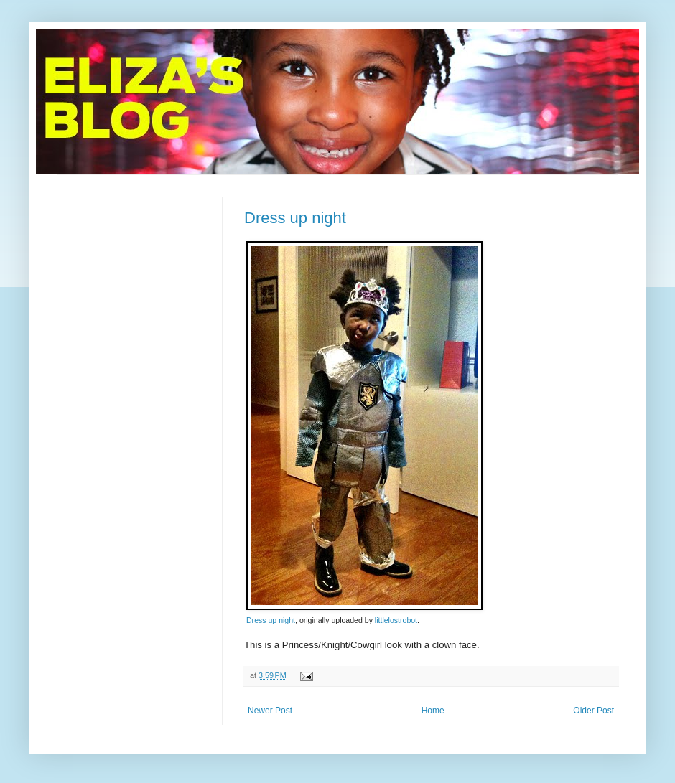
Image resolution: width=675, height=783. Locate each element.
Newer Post (270, 710)
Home (433, 710)
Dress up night (295, 218)
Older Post (593, 710)
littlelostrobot (396, 620)
